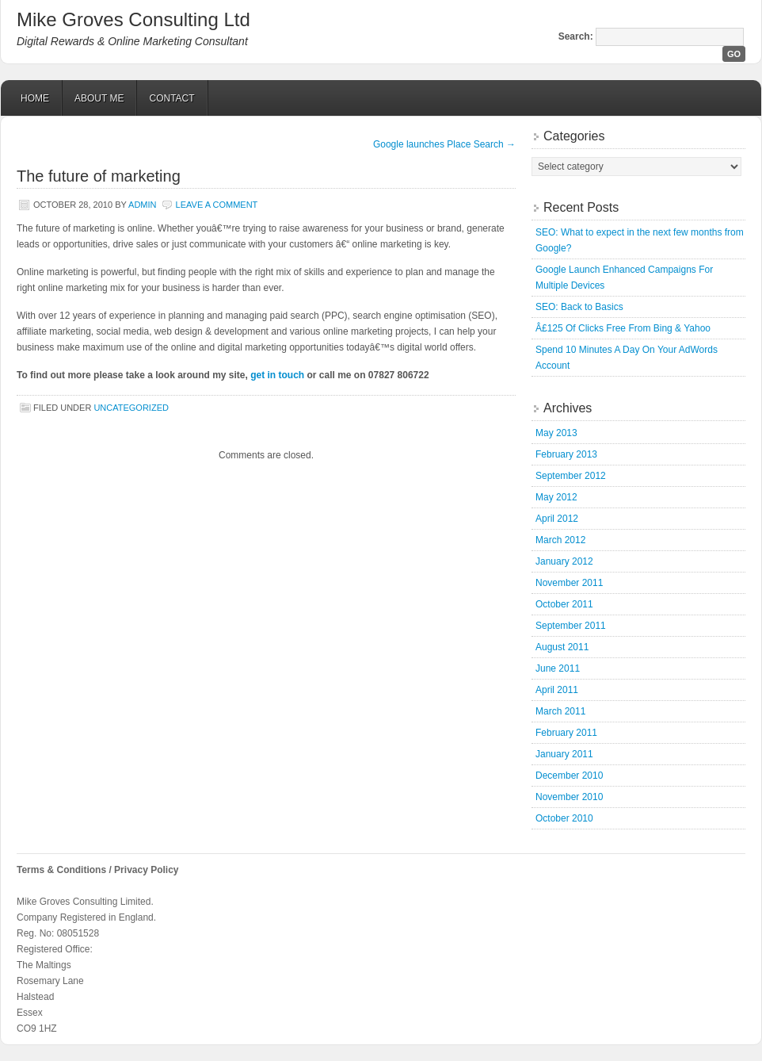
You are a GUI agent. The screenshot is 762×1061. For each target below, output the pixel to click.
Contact (171, 98)
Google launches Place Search (444, 144)
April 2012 (556, 518)
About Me (99, 98)
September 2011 (570, 625)
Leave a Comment (217, 204)
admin (142, 204)
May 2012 (556, 497)
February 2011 (566, 732)
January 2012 (564, 561)
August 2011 (562, 647)
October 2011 (564, 604)
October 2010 (564, 818)
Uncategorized (131, 407)
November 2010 (569, 796)
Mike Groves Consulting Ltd (133, 19)
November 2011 (569, 582)
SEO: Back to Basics (579, 306)
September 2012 (570, 475)
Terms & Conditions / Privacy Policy (98, 869)
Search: (575, 36)
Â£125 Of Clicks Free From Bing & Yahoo (623, 328)
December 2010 (569, 775)
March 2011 (560, 711)
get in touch (277, 375)
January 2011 (564, 754)
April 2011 (556, 689)
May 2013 (556, 433)
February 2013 (566, 454)
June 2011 (557, 668)
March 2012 (560, 540)
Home (35, 98)
